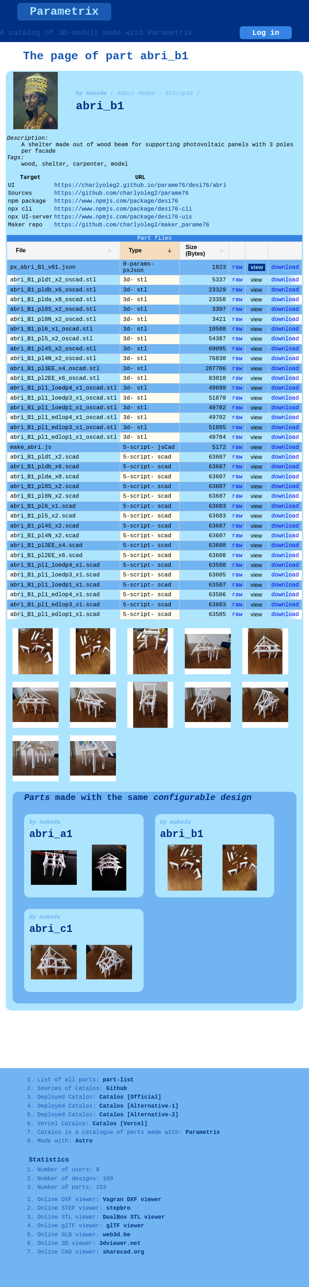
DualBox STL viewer (134, 1217)
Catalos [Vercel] (120, 1124)
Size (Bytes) (195, 250)
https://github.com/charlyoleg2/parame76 (121, 193)
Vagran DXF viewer (132, 1199)
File (21, 250)
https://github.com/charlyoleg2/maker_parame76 (131, 225)
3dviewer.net (120, 1243)
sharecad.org (123, 1252)
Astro (84, 1141)
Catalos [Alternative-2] (139, 1115)
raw (237, 267)
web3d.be (116, 1235)
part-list (118, 1080)
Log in (265, 33)
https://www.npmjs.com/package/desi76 (116, 201)
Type (135, 250)
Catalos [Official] (130, 1097)
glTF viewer (125, 1226)
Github (116, 1088)
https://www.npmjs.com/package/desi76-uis (123, 217)
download (285, 267)
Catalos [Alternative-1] (139, 1106)
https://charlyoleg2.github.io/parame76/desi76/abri (140, 185)
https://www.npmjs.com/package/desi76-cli (123, 209)
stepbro (118, 1208)
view (257, 267)
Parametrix (64, 11)
